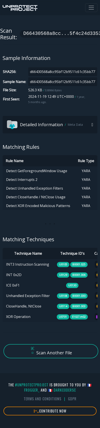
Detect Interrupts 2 (21, 179)
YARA (86, 170)
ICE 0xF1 (13, 285)
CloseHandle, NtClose (23, 306)
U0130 (72, 285)
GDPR (72, 398)
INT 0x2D (14, 274)
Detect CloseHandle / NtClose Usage (35, 197)
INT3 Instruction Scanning (27, 264)
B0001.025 (78, 264)
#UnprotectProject (31, 384)
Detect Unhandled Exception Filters (34, 188)
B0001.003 (78, 306)
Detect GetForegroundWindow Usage (36, 170)
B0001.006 (78, 275)
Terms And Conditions (42, 398)
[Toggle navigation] (91, 7)
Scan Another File (51, 351)
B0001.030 (78, 296)
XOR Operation (18, 316)
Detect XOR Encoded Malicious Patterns (38, 205)
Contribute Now (50, 411)
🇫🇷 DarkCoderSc (62, 390)
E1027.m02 (79, 317)
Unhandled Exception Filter (28, 295)
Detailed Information (45, 124)
